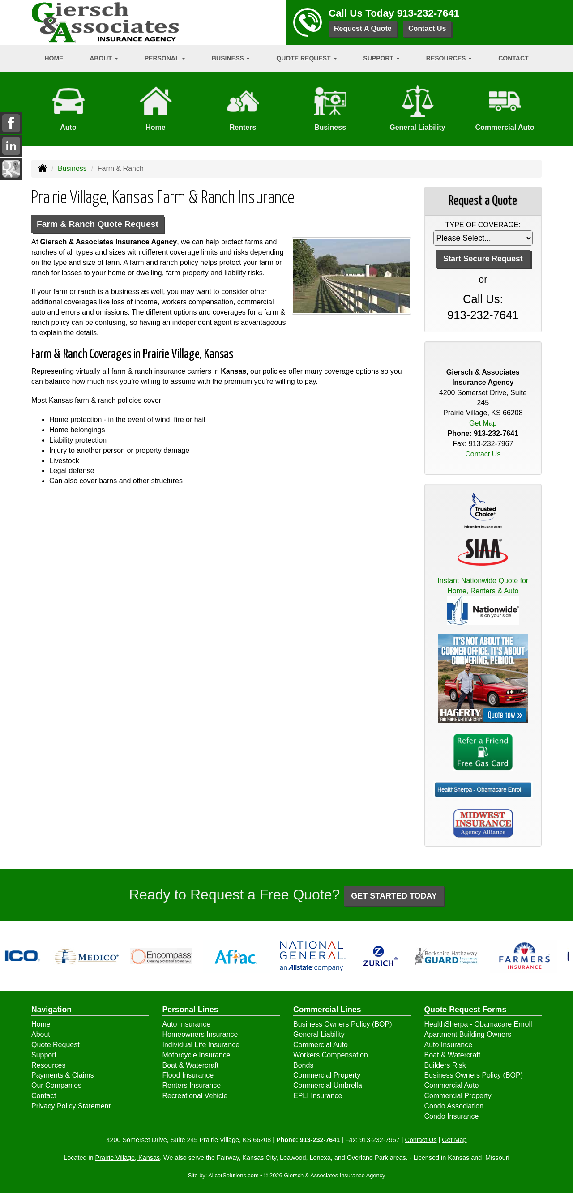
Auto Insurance (186, 1024)
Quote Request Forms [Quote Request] (465, 1009)
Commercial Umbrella (327, 1085)
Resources (48, 1065)
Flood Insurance (188, 1075)
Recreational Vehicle (195, 1095)
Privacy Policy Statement (71, 1106)
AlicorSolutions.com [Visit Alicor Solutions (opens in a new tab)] (233, 1175)
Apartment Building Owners (468, 1034)
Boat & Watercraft (190, 1065)
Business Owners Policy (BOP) (342, 1024)
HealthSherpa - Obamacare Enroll (478, 1024)
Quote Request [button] (306, 58)
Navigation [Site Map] (51, 1009)
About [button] (104, 58)
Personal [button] (165, 58)
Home (53, 58)
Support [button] (381, 58)
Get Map (482, 423)
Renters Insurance (191, 1085)
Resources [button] (449, 58)
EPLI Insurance (317, 1095)
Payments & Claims (62, 1075)
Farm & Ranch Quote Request (97, 224)
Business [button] (231, 58)
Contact (513, 58)
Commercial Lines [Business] (327, 1009)
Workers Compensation (330, 1055)
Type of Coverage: (483, 225)
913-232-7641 (428, 13)
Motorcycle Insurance (196, 1055)
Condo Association (454, 1106)
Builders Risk (445, 1065)
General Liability (319, 1034)
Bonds (303, 1065)
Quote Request (55, 1044)
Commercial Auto (320, 1044)
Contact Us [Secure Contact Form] (482, 454)
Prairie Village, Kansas (127, 1157)
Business (72, 168)
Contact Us (427, 28)
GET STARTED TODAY (394, 895)
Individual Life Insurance (201, 1044)
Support (43, 1055)
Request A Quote (363, 28)
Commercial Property (326, 1075)
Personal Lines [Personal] (190, 1009)
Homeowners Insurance (200, 1034)
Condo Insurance (451, 1116)
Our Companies (56, 1085)
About (40, 1034)
